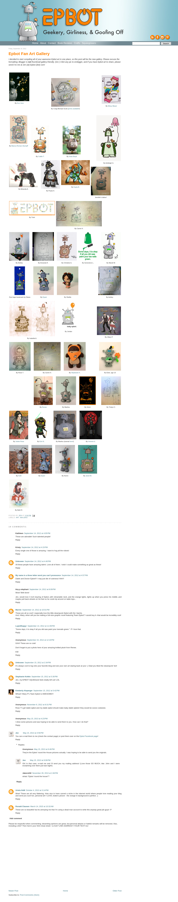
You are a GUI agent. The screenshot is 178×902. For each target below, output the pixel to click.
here (71, 441)
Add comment (16, 818)
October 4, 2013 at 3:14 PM (37, 790)
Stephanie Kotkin (23, 676)
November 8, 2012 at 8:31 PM (39, 705)
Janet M (88, 476)
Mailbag (24, 517)
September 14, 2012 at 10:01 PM (35, 610)
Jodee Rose (20, 441)
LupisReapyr (21, 626)
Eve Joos (20, 103)
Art (17, 517)
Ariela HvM (20, 790)
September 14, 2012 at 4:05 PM (37, 533)
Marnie (18, 610)
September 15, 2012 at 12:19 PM (40, 640)
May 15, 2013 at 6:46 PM (44, 749)
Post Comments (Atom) (29, 895)
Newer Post (13, 891)
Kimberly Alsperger (23, 691)
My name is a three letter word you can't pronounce (38, 575)
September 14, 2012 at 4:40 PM (38, 561)
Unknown (19, 561)
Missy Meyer (112, 106)
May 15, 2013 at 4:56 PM (33, 733)
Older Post (117, 891)
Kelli (19, 476)
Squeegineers (89, 43)
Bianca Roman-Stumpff (19, 146)
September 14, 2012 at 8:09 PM (42, 589)
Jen (17, 733)
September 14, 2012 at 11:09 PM (41, 626)
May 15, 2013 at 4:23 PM (37, 719)
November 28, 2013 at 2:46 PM (45, 773)
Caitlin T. (41, 156)
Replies (21, 745)
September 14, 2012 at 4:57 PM (75, 575)
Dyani (45, 297)
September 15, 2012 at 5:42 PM (46, 691)
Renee (44, 407)
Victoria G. (92, 441)
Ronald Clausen (22, 806)
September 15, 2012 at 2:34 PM (38, 662)
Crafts (77, 43)
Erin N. (41, 441)
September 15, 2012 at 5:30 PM (44, 676)
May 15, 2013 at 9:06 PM (40, 760)
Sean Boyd (73, 156)
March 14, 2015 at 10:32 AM (41, 806)
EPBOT (72, 18)
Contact (52, 43)
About (43, 43)
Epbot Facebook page (88, 736)
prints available (73, 109)
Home (35, 43)
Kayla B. (77, 187)
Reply (17, 540)
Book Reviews (65, 43)
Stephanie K (75, 372)
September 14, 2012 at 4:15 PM (35, 547)
